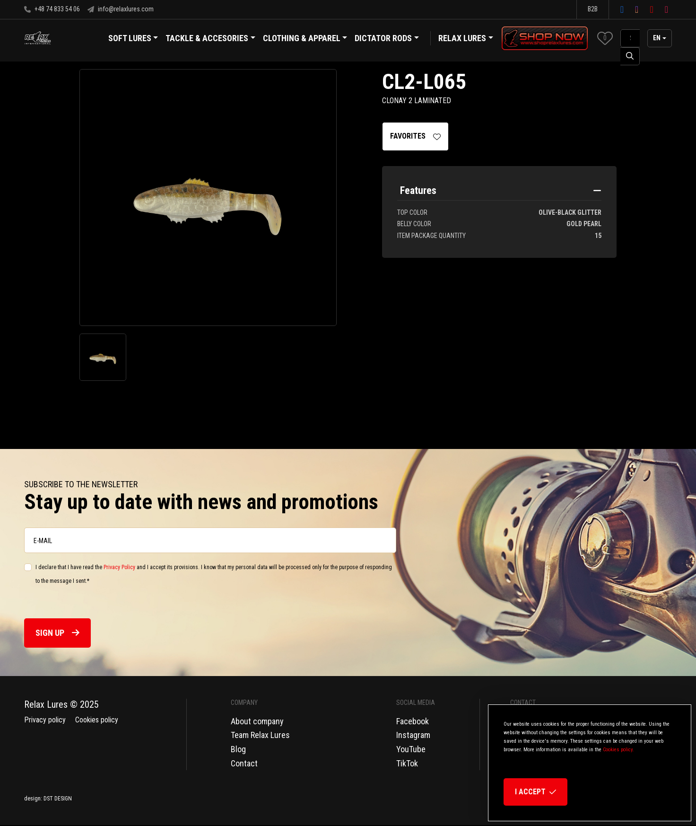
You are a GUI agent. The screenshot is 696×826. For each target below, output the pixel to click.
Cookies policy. (618, 750)
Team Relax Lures (260, 735)
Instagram (413, 735)
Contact (244, 763)
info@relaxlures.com (120, 9)
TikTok (407, 763)
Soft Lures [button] (133, 39)
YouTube (411, 749)
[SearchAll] (630, 38)
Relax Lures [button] (462, 38)
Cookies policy (96, 719)
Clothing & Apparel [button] (305, 39)
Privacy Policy (119, 567)
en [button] (657, 38)
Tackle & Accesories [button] (210, 39)
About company (257, 721)
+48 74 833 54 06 (52, 9)
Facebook (412, 721)
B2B (593, 9)
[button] (605, 38)
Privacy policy (45, 719)
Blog (238, 749)
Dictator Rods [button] (387, 39)
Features (418, 190)
